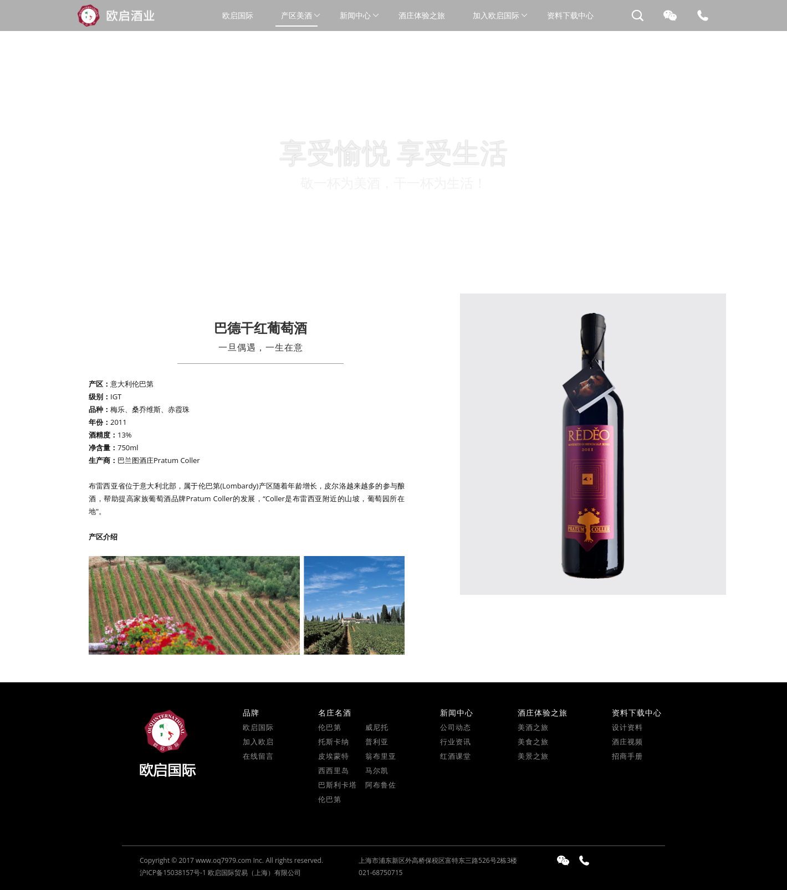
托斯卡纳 (333, 742)
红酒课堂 (455, 756)
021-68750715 (380, 872)
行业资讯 (455, 742)
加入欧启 (258, 742)
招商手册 (627, 756)
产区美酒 (296, 15)
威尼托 (377, 727)
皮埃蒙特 (333, 756)
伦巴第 (329, 727)
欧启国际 (237, 15)
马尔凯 (377, 770)
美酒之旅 (533, 727)
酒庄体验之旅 (421, 15)
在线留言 (258, 756)
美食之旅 (533, 742)
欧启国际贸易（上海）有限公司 (254, 872)
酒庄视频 (627, 742)
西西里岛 (333, 770)
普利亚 (377, 742)
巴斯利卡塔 (337, 785)
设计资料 (627, 727)
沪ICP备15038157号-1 (173, 872)
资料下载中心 (570, 15)
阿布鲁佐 (380, 785)
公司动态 (455, 727)
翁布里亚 (380, 756)
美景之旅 (533, 756)
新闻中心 (355, 15)
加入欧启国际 (496, 15)
